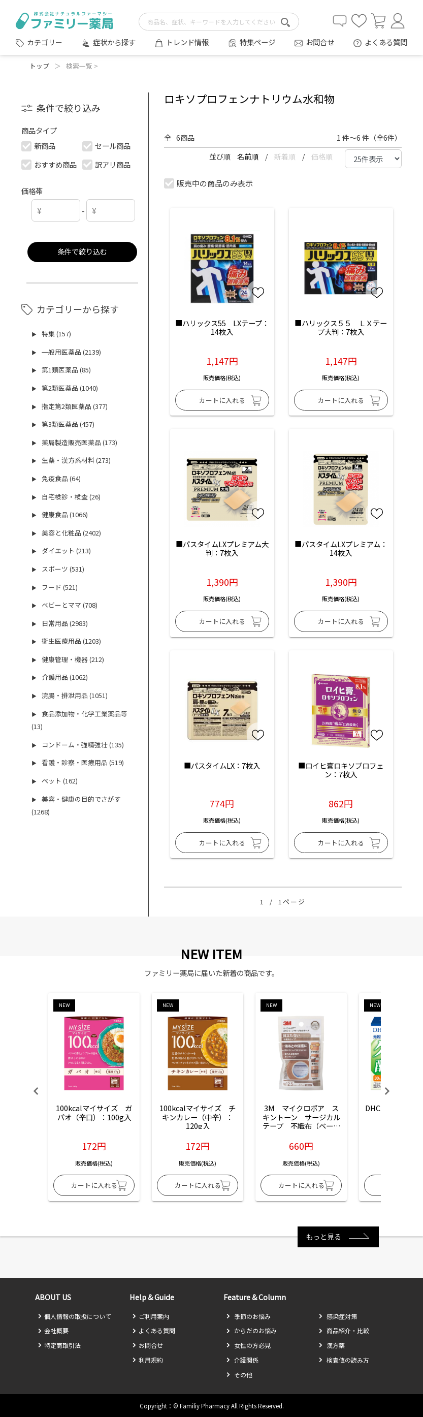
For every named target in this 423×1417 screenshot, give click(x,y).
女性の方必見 (248, 1345)
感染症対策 (337, 1316)
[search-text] (219, 21)
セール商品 (106, 145)
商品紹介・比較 (343, 1330)
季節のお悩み (248, 1316)
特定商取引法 (59, 1345)
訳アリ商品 (106, 164)
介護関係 (242, 1360)
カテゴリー (44, 42)
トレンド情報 (187, 42)
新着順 (285, 156)
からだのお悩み (251, 1330)
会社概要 (53, 1330)
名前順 (248, 156)
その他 (239, 1374)
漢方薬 (331, 1345)
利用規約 (147, 1360)
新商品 (38, 145)
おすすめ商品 (49, 164)
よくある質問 (386, 42)
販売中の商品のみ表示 (208, 183)
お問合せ (320, 42)
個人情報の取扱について (74, 1316)
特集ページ (257, 42)
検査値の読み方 (343, 1360)
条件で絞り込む (82, 251)
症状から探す (114, 42)
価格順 (322, 156)
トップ (39, 66)
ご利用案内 (150, 1316)
